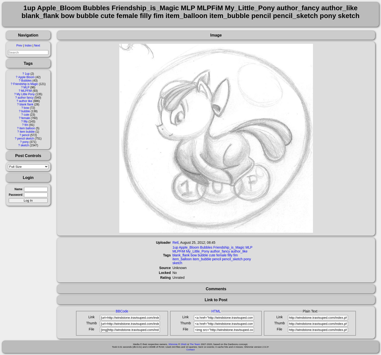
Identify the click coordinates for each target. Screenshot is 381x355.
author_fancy (220, 251)
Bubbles (26, 80)
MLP (26, 87)
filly (26, 121)
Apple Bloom (26, 77)
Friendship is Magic (25, 84)
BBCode (122, 311)
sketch (25, 145)
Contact (190, 349)
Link (91, 317)
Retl (176, 242)
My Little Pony (26, 94)
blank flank (26, 104)
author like (25, 101)
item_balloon (182, 259)
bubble (25, 111)
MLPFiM (26, 91)
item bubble (27, 131)
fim (26, 125)
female (25, 118)
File (91, 329)
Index (28, 45)
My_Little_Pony (197, 251)
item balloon (27, 128)
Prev (19, 45)
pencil (25, 135)
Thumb (91, 323)
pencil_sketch (232, 259)
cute (26, 114)
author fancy (26, 97)
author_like (239, 251)
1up (27, 73)
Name (18, 189)
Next (37, 45)
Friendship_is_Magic (228, 247)
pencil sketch (25, 138)
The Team (195, 344)
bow (26, 108)
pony (26, 142)
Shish (184, 344)
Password (15, 194)
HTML (216, 311)
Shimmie (173, 344)
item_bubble (202, 259)
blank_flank (181, 255)
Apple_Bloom (189, 247)
